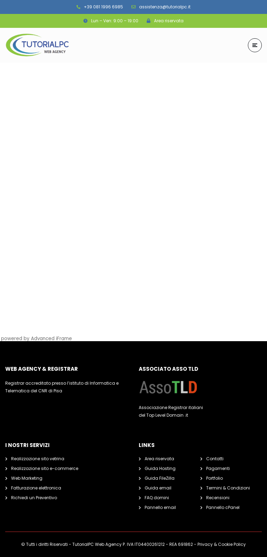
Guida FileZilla (160, 478)
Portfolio (214, 478)
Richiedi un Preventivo (34, 498)
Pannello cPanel (223, 507)
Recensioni (217, 498)
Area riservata (159, 459)
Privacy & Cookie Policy (221, 544)
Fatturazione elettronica (36, 488)
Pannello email (160, 507)
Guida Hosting (160, 468)
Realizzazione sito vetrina (37, 459)
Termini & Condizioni (228, 488)
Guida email (158, 488)
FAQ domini (157, 498)
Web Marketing (26, 478)
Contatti (215, 459)
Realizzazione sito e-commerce (44, 468)
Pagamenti (218, 468)
